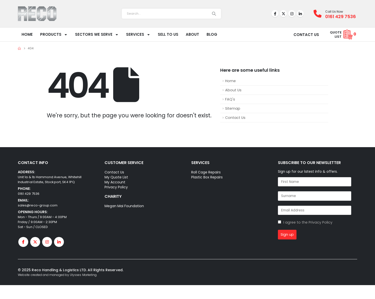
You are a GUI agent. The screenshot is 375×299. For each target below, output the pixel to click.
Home (27, 34)
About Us (233, 90)
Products (54, 34)
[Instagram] (291, 13)
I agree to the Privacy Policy (307, 222)
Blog (212, 34)
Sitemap (232, 108)
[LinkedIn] (300, 13)
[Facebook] (274, 13)
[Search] (214, 14)
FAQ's (230, 99)
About (192, 34)
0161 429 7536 (28, 193)
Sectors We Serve (97, 34)
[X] (283, 13)
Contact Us (235, 117)
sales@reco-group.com (37, 205)
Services (138, 34)
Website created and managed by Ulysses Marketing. (57, 275)
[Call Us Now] (319, 14)
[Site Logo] (37, 13)
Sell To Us (168, 34)
